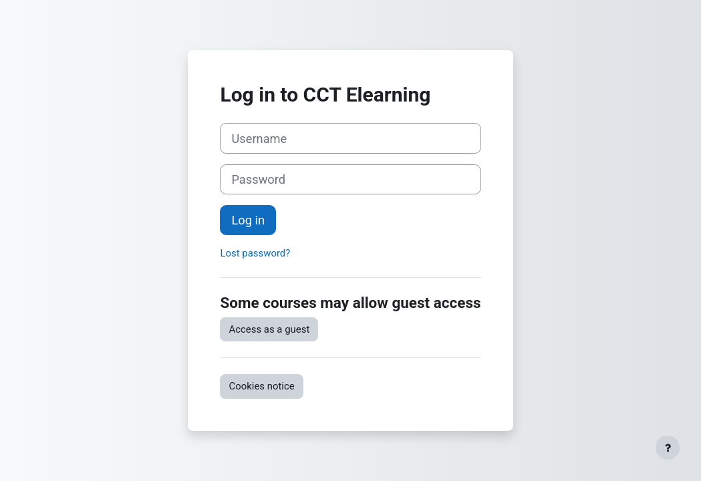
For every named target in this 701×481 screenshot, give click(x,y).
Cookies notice (261, 386)
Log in (248, 220)
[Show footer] (668, 448)
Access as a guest (269, 329)
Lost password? (255, 253)
